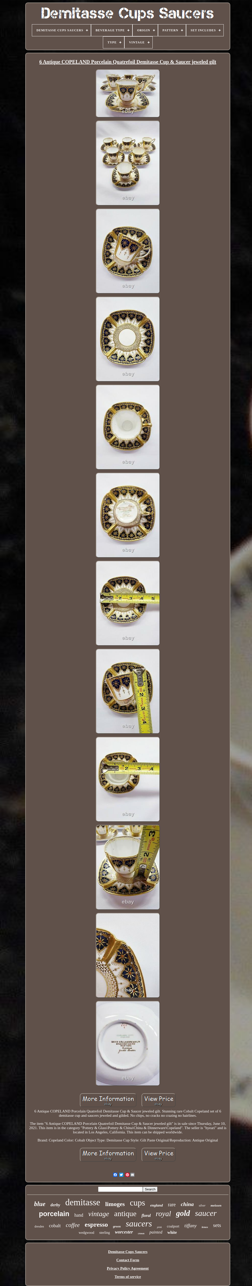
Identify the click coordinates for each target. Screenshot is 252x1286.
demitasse (82, 1202)
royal (163, 1214)
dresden (39, 1226)
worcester (124, 1232)
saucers (139, 1223)
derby (55, 1205)
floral (146, 1215)
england (156, 1205)
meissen (216, 1205)
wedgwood (86, 1233)
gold (183, 1213)
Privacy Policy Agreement (128, 1268)
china (187, 1204)
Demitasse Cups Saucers (128, 1252)
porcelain (54, 1214)
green (117, 1226)
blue (39, 1203)
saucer (206, 1213)
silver (202, 1205)
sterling (104, 1233)
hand (78, 1215)
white (172, 1232)
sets (217, 1225)
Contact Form (127, 1260)
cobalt (55, 1225)
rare (172, 1204)
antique (125, 1213)
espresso (96, 1224)
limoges (115, 1204)
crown (141, 1233)
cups (137, 1202)
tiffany (190, 1225)
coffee (73, 1225)
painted (155, 1232)
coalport (173, 1226)
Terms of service (127, 1277)
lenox (205, 1226)
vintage (98, 1214)
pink (159, 1226)
